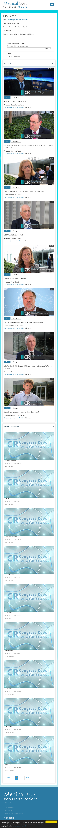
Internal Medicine (22, 20)
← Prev (7, 778)
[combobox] (29, 56)
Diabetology (11, 20)
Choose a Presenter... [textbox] (14, 56)
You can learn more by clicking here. (22, 826)
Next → (28, 778)
